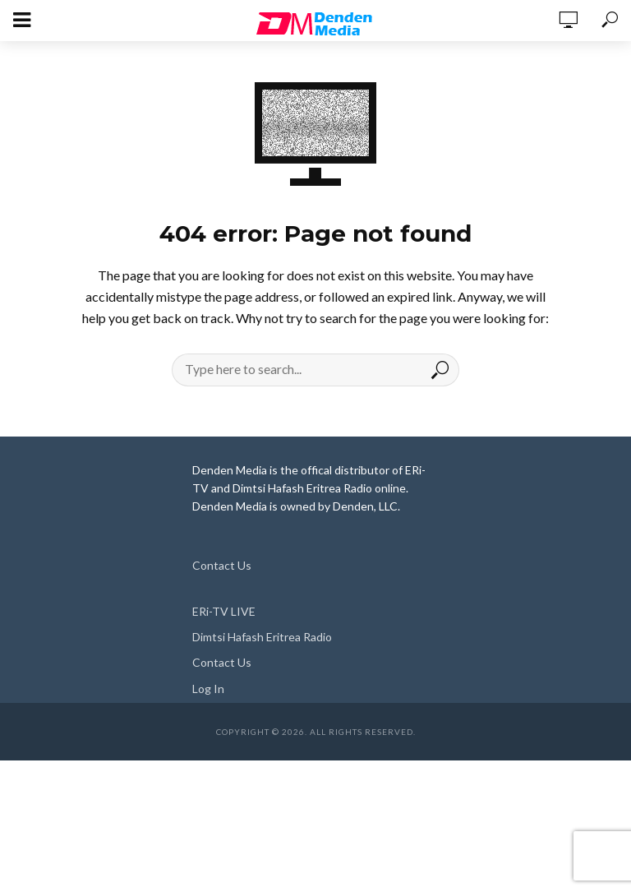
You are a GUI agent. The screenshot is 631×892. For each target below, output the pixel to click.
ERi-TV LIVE (224, 611)
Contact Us (221, 565)
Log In (208, 689)
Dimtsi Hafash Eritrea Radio (262, 637)
